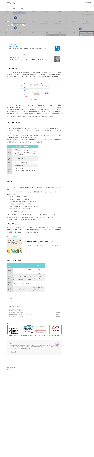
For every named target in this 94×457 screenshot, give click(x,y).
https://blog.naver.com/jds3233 (17, 54)
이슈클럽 (11, 3)
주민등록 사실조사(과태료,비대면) (16, 394)
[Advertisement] (34, 75)
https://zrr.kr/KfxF (12, 299)
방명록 (21, 8)
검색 (82, 3)
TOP (85, 452)
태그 (14, 8)
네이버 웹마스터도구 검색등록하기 (16, 396)
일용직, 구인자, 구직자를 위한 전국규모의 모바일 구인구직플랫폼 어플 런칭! (27, 48)
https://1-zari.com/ (14, 44)
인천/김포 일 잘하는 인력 (16, 57)
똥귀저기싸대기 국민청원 (14, 393)
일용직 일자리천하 (14, 46)
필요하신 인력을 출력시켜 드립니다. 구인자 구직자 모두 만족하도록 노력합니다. (28, 59)
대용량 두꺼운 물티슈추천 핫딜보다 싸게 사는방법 (19, 398)
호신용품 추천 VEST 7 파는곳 (15, 400)
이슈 (10, 390)
